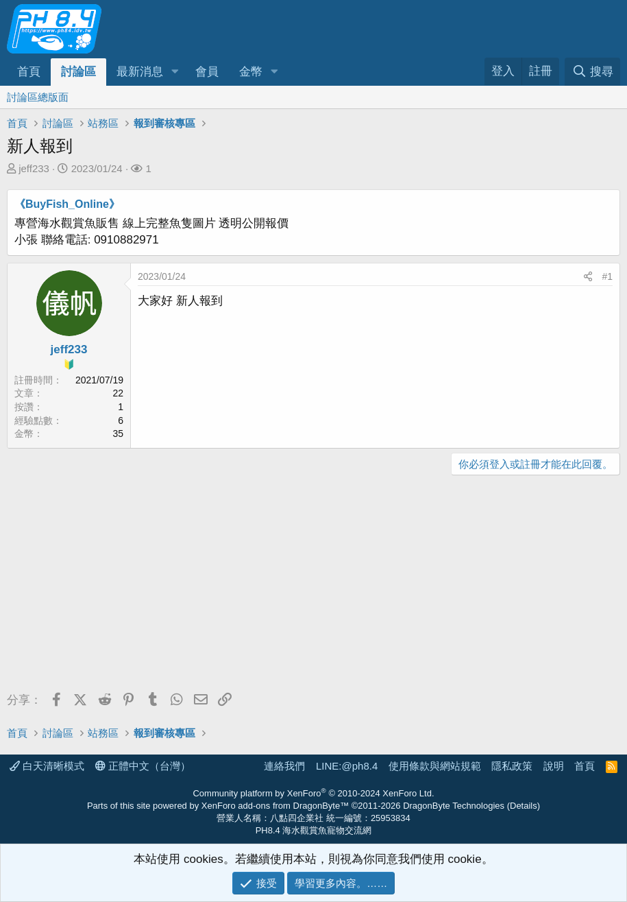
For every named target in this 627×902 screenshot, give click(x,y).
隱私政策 (511, 766)
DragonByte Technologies (453, 805)
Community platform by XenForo (313, 793)
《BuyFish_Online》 (67, 204)
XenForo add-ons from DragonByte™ (275, 805)
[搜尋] (592, 72)
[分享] (588, 277)
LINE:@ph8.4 (347, 766)
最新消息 (139, 71)
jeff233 (34, 168)
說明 (553, 766)
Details (523, 805)
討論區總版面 (38, 97)
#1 (607, 276)
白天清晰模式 (47, 766)
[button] (174, 72)
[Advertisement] (313, 585)
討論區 (78, 71)
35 (117, 433)
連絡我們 (284, 766)
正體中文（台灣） (142, 766)
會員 (207, 71)
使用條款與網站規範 (435, 766)
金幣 (250, 71)
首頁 (28, 71)
